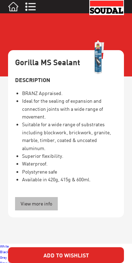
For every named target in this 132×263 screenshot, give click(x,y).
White (4, 246)
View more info (36, 204)
